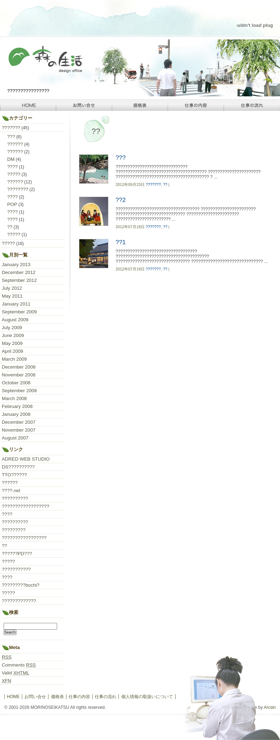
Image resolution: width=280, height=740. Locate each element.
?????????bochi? (20, 585)
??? (121, 157)
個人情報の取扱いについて (147, 696)
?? (165, 184)
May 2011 (12, 296)
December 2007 (19, 422)
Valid (15, 673)
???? (12, 166)
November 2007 (19, 430)
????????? (13, 530)
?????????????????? (25, 506)
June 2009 (13, 335)
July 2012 (12, 288)
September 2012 (19, 280)
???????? (17, 189)
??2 (121, 200)
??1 (121, 242)
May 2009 (12, 343)
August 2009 (15, 319)
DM (11, 159)
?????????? (15, 498)
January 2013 (16, 264)
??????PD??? (17, 553)
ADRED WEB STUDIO (26, 459)
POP (12, 204)
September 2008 (19, 390)
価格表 (140, 105)
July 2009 (12, 327)
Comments (19, 665)
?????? (15, 144)
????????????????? (24, 537)
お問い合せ (84, 105)
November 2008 (19, 375)
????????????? (19, 601)
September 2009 (19, 311)
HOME (28, 105)
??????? (153, 184)
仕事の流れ (252, 105)
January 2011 (16, 304)
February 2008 (17, 406)
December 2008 (19, 367)
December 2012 (19, 272)
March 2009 (14, 359)
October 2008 (16, 382)
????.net (11, 490)
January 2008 (16, 414)
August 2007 (15, 438)
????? (13, 174)
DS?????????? (18, 467)
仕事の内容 (196, 105)
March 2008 (14, 398)
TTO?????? (14, 474)
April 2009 (12, 351)
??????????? (16, 569)
